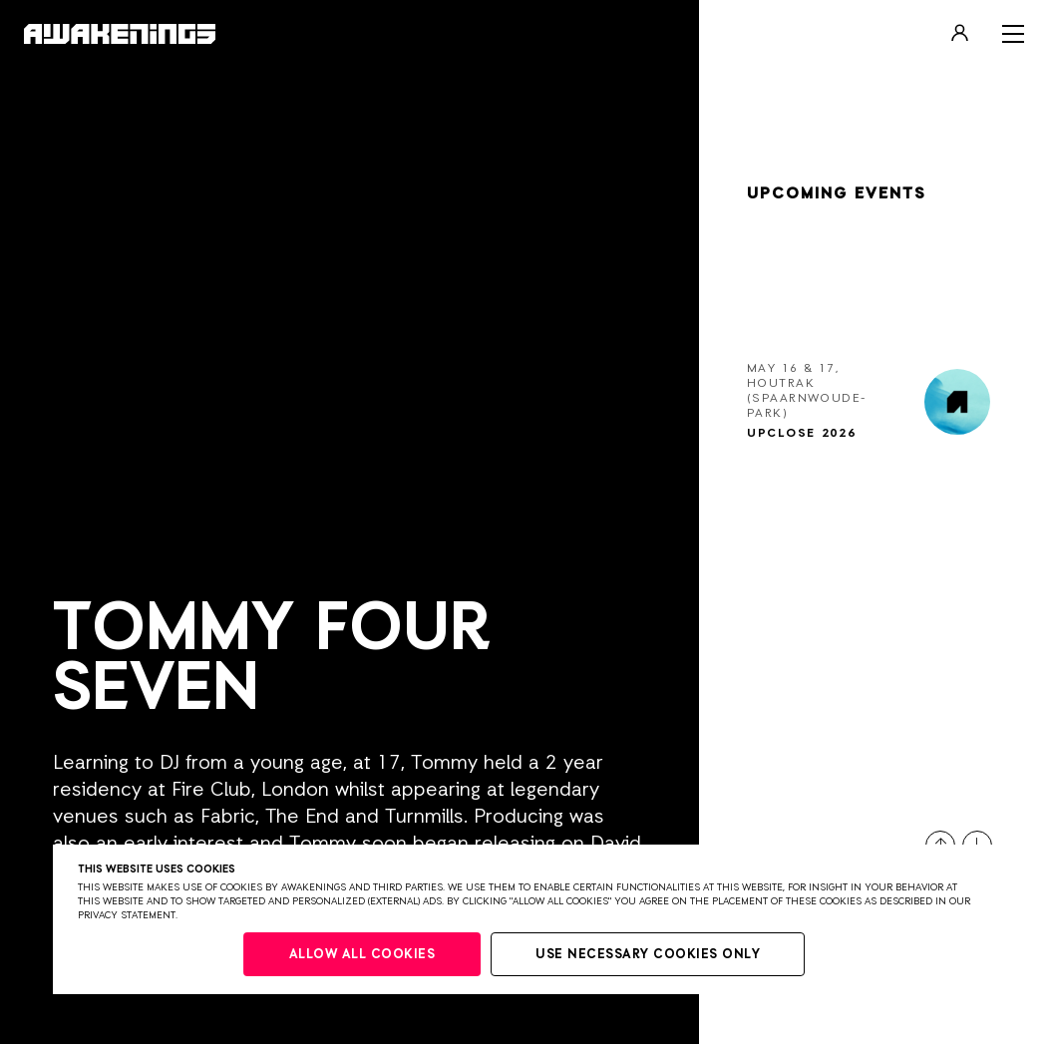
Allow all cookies (362, 954)
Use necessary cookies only (647, 954)
